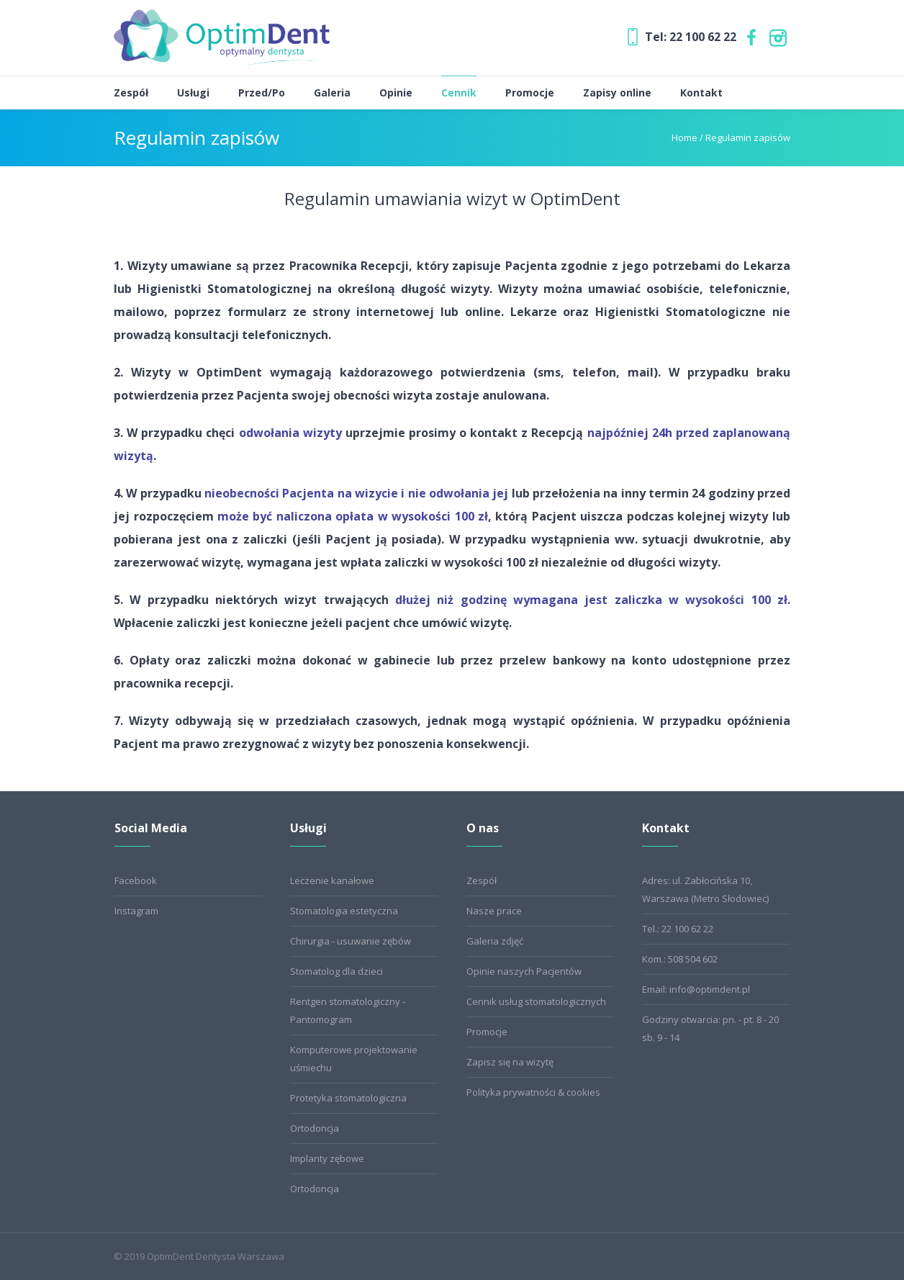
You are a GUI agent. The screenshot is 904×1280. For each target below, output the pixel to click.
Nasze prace (494, 910)
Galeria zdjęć (494, 940)
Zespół (481, 880)
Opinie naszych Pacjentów (524, 971)
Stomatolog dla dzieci (336, 971)
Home (684, 137)
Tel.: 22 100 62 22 (677, 928)
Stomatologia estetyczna (344, 910)
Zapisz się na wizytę (509, 1061)
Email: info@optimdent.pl (696, 989)
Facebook (135, 880)
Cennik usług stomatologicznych (536, 1001)
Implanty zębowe (327, 1158)
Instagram (136, 910)
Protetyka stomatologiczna (348, 1097)
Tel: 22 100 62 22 (690, 37)
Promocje (486, 1031)
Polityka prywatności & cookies (533, 1092)
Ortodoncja (314, 1128)
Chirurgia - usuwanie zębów (350, 940)
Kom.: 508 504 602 (680, 958)
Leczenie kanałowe (332, 880)
